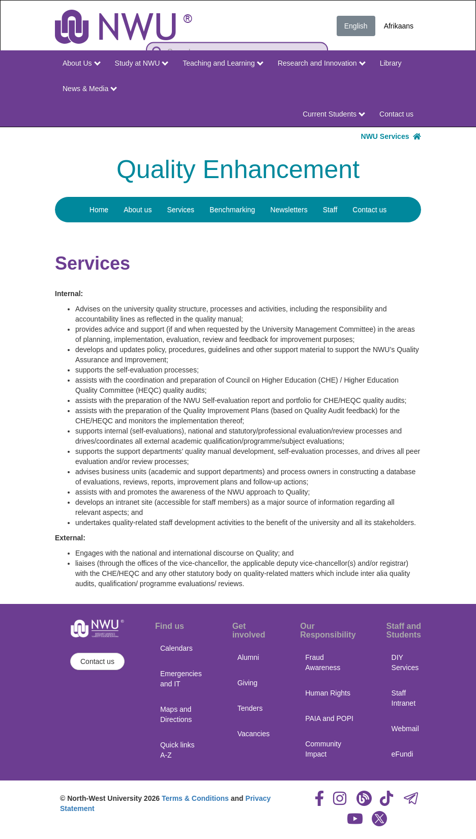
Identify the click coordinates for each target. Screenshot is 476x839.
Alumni (248, 657)
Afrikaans (398, 26)
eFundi (402, 754)
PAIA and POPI (329, 718)
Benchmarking (232, 210)
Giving (247, 683)
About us (138, 210)
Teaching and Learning (223, 63)
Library (391, 63)
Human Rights (327, 693)
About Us (81, 63)
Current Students (334, 114)
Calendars (176, 648)
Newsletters (289, 210)
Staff (330, 210)
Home (99, 210)
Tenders (250, 708)
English (356, 26)
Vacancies (253, 734)
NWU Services (391, 136)
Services (180, 210)
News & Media (90, 88)
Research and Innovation (322, 63)
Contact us (396, 114)
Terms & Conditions (195, 798)
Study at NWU (142, 63)
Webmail (405, 729)
